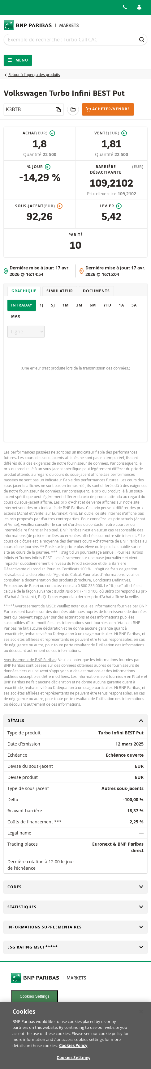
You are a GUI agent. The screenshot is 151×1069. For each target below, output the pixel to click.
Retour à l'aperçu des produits (34, 74)
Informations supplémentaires (75, 927)
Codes (75, 886)
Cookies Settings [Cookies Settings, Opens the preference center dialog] (73, 1060)
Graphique (24, 291)
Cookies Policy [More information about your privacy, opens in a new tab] (73, 1048)
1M (66, 305)
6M (93, 305)
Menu (17, 60)
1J (42, 305)
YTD (107, 305)
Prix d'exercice (102, 193)
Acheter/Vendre (108, 109)
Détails (75, 720)
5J (53, 305)
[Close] (141, 1014)
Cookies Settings (35, 996)
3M (79, 305)
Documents (96, 291)
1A (121, 305)
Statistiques (75, 907)
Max (15, 316)
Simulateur (59, 291)
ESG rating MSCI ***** (75, 947)
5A (134, 305)
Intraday (21, 305)
